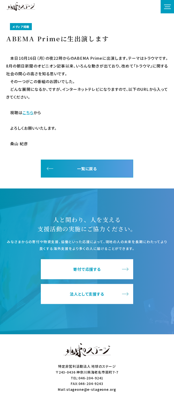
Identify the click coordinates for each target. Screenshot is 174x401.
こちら (28, 112)
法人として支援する (87, 294)
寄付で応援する (87, 269)
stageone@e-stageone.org (91, 389)
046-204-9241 (90, 377)
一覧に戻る (87, 168)
